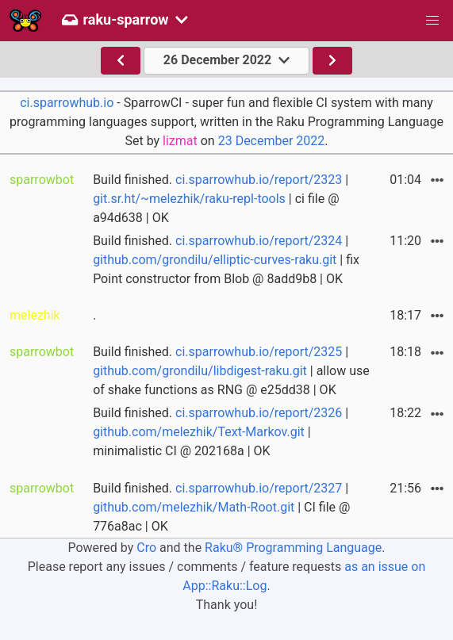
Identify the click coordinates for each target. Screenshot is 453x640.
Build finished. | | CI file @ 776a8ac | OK (221, 507)
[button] (432, 20)
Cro (146, 547)
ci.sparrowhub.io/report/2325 (258, 351)
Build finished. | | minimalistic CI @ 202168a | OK (220, 431)
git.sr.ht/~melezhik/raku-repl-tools (189, 198)
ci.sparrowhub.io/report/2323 (258, 179)
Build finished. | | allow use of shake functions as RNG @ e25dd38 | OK (231, 370)
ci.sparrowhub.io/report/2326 (258, 412)
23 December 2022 (271, 140)
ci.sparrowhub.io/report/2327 (258, 488)
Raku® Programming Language (293, 547)
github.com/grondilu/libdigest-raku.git (200, 370)
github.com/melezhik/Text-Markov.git (199, 431)
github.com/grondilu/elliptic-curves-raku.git (214, 259)
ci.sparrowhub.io (66, 102)
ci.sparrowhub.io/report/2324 (258, 240)
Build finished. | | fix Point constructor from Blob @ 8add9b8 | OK (226, 259)
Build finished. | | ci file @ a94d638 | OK (220, 198)
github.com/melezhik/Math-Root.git (193, 507)
